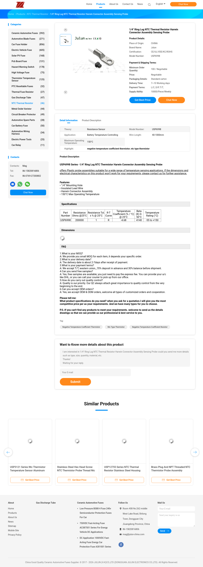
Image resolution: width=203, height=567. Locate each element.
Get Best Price (143, 99)
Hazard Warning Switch (28, 66)
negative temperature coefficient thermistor (81, 327)
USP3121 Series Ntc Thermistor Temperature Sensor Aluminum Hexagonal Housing (27, 470)
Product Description (91, 120)
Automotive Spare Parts (28, 120)
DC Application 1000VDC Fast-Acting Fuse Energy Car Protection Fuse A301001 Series (95, 542)
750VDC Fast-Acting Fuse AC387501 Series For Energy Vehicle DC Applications (94, 527)
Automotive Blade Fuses (28, 38)
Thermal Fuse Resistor (28, 91)
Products (12, 513)
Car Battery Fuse (28, 125)
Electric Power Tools (28, 139)
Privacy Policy (14, 535)
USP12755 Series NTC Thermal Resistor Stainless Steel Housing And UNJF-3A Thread (122, 470)
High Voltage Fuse (28, 72)
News (11, 521)
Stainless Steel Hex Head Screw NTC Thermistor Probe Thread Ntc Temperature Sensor (76, 470)
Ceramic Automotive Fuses (28, 33)
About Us (12, 517)
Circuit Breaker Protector (28, 114)
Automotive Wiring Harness (28, 132)
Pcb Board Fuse (28, 61)
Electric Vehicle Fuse (28, 50)
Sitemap (12, 526)
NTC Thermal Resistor (28, 103)
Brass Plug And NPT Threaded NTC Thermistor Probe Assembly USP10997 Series (170, 470)
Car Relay (28, 145)
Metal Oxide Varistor (28, 108)
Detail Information (69, 120)
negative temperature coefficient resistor (149, 327)
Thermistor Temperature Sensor (28, 79)
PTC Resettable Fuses (28, 86)
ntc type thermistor (115, 327)
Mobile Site (13, 530)
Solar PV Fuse (28, 55)
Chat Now (183, 4)
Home (11, 508)
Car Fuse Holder (28, 44)
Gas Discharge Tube (28, 97)
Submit (75, 382)
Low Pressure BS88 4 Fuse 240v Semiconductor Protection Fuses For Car (96, 513)
